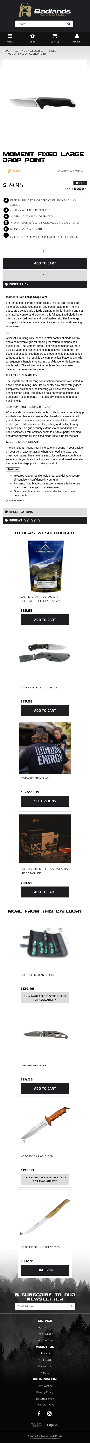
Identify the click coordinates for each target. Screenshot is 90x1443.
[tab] (45, 284)
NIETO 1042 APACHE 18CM (37, 1156)
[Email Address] (42, 1306)
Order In (45, 1270)
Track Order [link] (45, 1333)
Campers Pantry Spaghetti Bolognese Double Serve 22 (40, 598)
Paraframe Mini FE (33, 1065)
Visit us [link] (45, 1372)
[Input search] (40, 24)
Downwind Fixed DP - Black (39, 687)
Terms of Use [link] (45, 1385)
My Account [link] (45, 1327)
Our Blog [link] (45, 1359)
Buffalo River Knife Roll (37, 975)
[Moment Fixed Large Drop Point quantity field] (45, 251)
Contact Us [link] (45, 1366)
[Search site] (69, 24)
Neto (57, 1438)
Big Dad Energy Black (35, 778)
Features (13, 469)
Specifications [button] (21, 512)
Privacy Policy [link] (45, 1392)
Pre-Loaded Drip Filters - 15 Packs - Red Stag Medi (44, 871)
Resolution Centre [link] (45, 1340)
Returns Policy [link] (45, 1398)
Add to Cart (45, 263)
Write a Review (70, 171)
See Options (45, 801)
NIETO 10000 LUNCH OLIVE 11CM (40, 1247)
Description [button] (19, 284)
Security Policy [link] (45, 1404)
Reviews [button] (24, 520)
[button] (45, 275)
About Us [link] (45, 1353)
